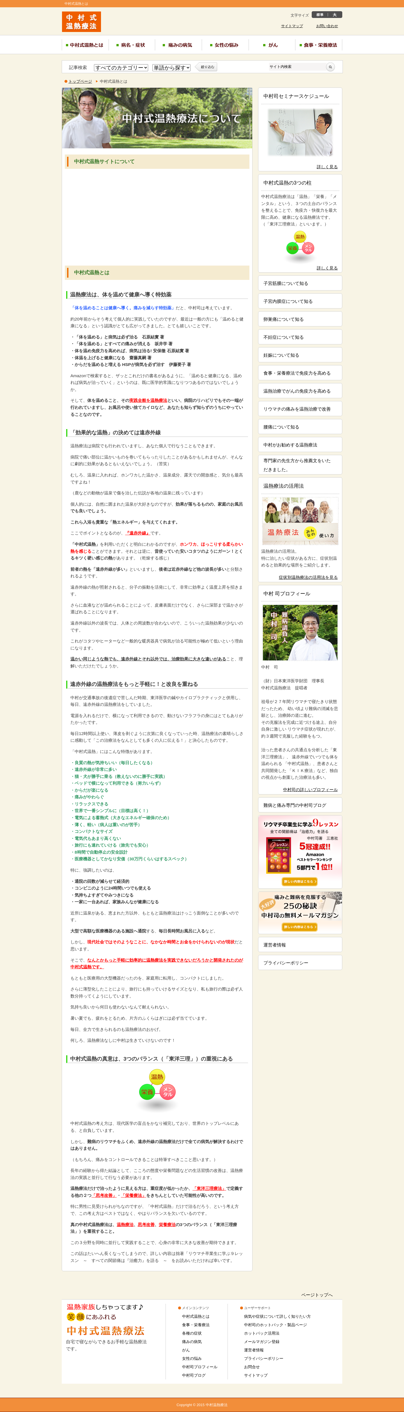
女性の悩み (192, 1358)
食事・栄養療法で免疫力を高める (297, 373)
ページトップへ (317, 1295)
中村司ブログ (194, 1375)
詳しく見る (327, 166)
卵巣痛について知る (283, 319)
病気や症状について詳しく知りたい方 (277, 1316)
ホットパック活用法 (261, 1333)
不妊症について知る (283, 337)
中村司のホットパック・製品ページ (275, 1325)
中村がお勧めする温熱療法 (290, 445)
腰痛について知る (281, 427)
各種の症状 (192, 1333)
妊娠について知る (281, 355)
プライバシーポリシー (285, 962)
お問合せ (252, 1367)
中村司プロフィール (199, 1367)
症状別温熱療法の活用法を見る (308, 577)
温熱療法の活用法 (283, 486)
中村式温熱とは (196, 1316)
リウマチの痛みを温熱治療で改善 (297, 409)
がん (186, 1350)
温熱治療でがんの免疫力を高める (297, 391)
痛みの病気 (192, 1341)
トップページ (80, 81)
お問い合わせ (327, 26)
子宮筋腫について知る (285, 283)
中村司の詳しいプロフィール (310, 789)
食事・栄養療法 (196, 1325)
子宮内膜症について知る (288, 301)
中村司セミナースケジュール (296, 96)
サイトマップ (292, 26)
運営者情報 (274, 945)
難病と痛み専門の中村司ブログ (294, 805)
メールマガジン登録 (261, 1341)
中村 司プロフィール (286, 593)
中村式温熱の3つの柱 (287, 183)
